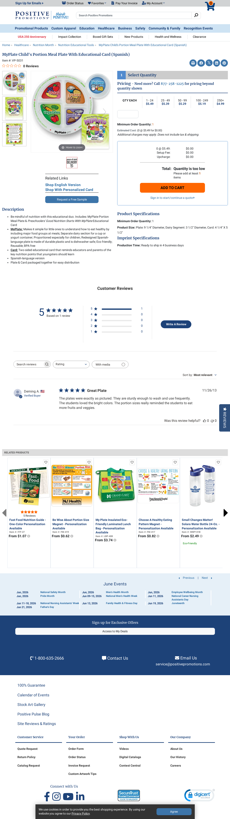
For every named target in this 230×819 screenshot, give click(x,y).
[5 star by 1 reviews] (117, 309)
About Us (176, 748)
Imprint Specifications (138, 238)
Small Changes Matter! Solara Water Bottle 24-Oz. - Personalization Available (201, 524)
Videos (124, 748)
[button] (97, 3)
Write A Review (176, 324)
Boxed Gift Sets (103, 36)
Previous (4, 513)
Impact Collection (69, 36)
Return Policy (26, 757)
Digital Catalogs (130, 757)
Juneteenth (178, 603)
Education (87, 28)
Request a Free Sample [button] (72, 199)
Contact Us (117, 658)
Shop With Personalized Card (69, 190)
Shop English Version (63, 185)
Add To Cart (172, 187)
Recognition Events (198, 28)
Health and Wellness (168, 36)
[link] (199, 796)
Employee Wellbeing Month (187, 592)
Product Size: (126, 227)
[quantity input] (127, 114)
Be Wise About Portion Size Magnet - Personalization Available (70, 524)
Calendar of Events (33, 695)
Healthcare (106, 28)
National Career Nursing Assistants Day (185, 598)
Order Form (76, 748)
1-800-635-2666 (49, 658)
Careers (175, 765)
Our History (178, 757)
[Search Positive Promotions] (134, 15)
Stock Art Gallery (31, 704)
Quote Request (27, 748)
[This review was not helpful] (212, 421)
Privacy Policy (81, 813)
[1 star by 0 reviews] (117, 332)
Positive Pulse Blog (33, 714)
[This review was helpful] (204, 421)
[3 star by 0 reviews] (117, 321)
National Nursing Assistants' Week (59, 603)
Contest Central (130, 765)
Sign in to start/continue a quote (172, 197)
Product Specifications (138, 214)
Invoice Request (79, 765)
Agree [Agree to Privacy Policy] (174, 811)
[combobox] (71, 364)
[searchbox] (28, 364)
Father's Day (47, 607)
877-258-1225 (172, 84)
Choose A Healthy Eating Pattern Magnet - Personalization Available (156, 524)
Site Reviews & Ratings (36, 723)
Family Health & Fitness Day (121, 603)
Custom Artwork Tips (82, 774)
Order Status (77, 757)
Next (226, 513)
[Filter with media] (110, 364)
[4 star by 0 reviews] (117, 315)
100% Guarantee (31, 685)
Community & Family (164, 28)
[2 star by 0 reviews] (117, 326)
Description (13, 209)
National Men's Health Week (121, 596)
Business (125, 28)
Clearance (199, 36)
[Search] (196, 15)
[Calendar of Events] (115, 595)
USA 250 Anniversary (32, 36)
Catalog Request (28, 765)
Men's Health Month (117, 592)
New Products (133, 36)
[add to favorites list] (46, 462)
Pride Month (47, 596)
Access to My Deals (115, 631)
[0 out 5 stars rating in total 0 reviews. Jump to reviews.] (20, 66)
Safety (140, 28)
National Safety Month (53, 592)
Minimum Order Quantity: (135, 124)
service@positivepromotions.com (183, 664)
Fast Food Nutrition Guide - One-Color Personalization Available (27, 524)
